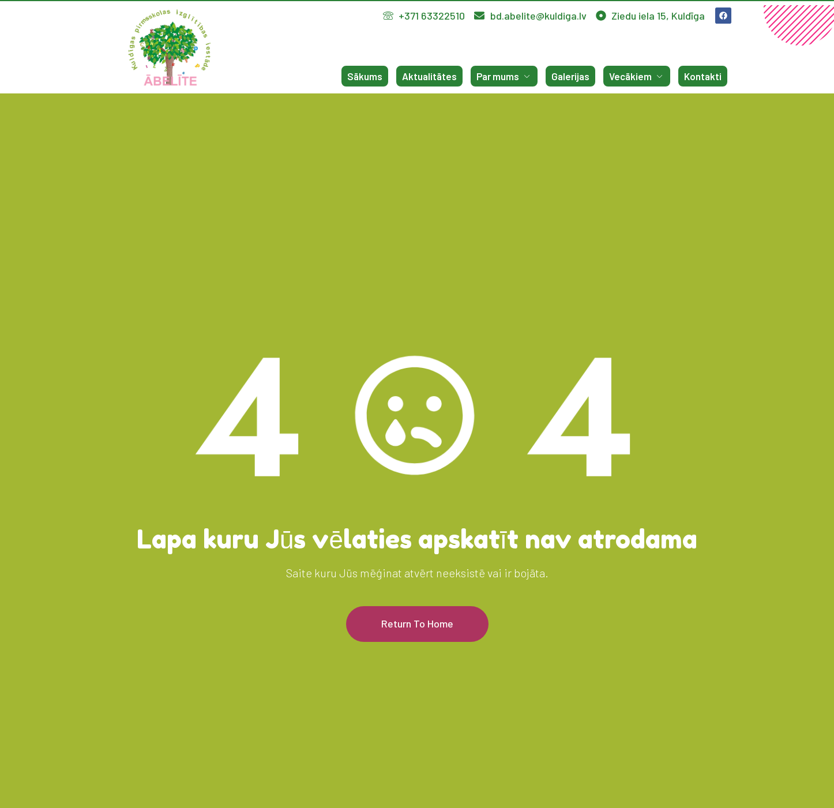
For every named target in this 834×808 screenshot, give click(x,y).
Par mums (504, 76)
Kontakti (703, 76)
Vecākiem (636, 76)
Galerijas (570, 76)
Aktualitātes (429, 76)
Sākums (364, 76)
